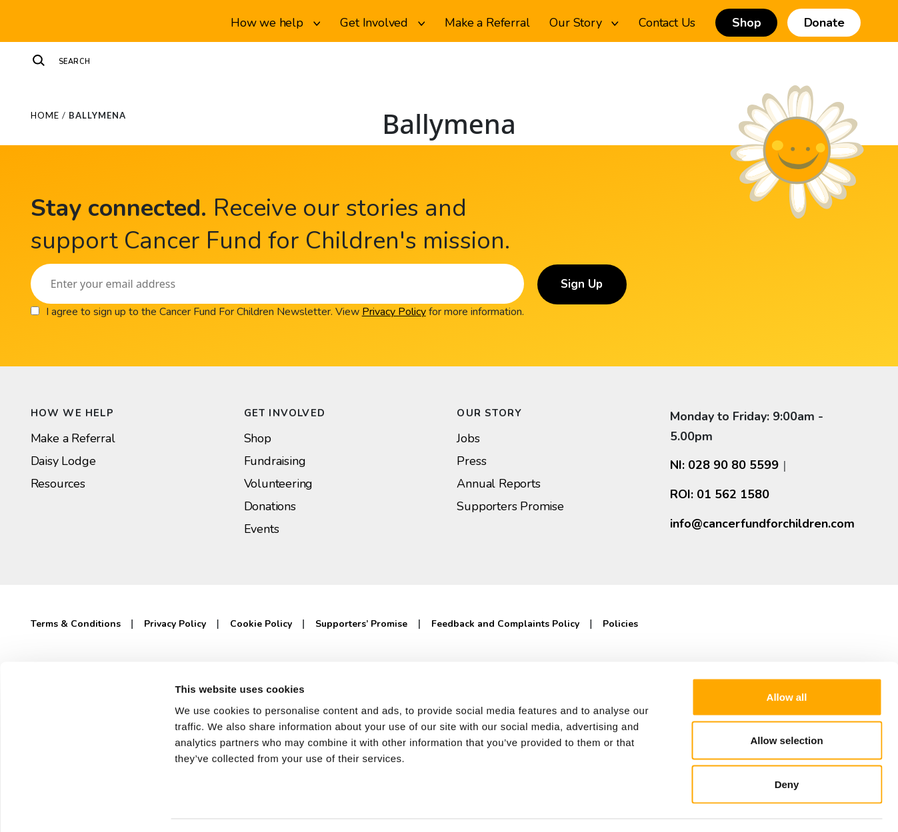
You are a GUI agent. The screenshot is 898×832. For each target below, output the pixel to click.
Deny (787, 744)
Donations (270, 506)
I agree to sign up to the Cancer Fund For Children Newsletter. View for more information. (285, 311)
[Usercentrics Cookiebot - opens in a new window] (86, 806)
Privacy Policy (394, 311)
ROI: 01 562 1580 (719, 494)
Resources (58, 484)
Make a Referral (487, 23)
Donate (824, 23)
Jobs (468, 438)
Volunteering (278, 484)
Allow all (787, 657)
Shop (746, 23)
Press (471, 461)
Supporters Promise (510, 506)
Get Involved (382, 23)
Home (45, 115)
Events (261, 529)
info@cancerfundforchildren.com (762, 524)
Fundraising (275, 461)
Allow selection (786, 701)
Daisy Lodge (63, 461)
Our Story (584, 23)
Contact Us (667, 23)
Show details (700, 805)
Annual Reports (498, 484)
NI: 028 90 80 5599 (724, 465)
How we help (275, 23)
